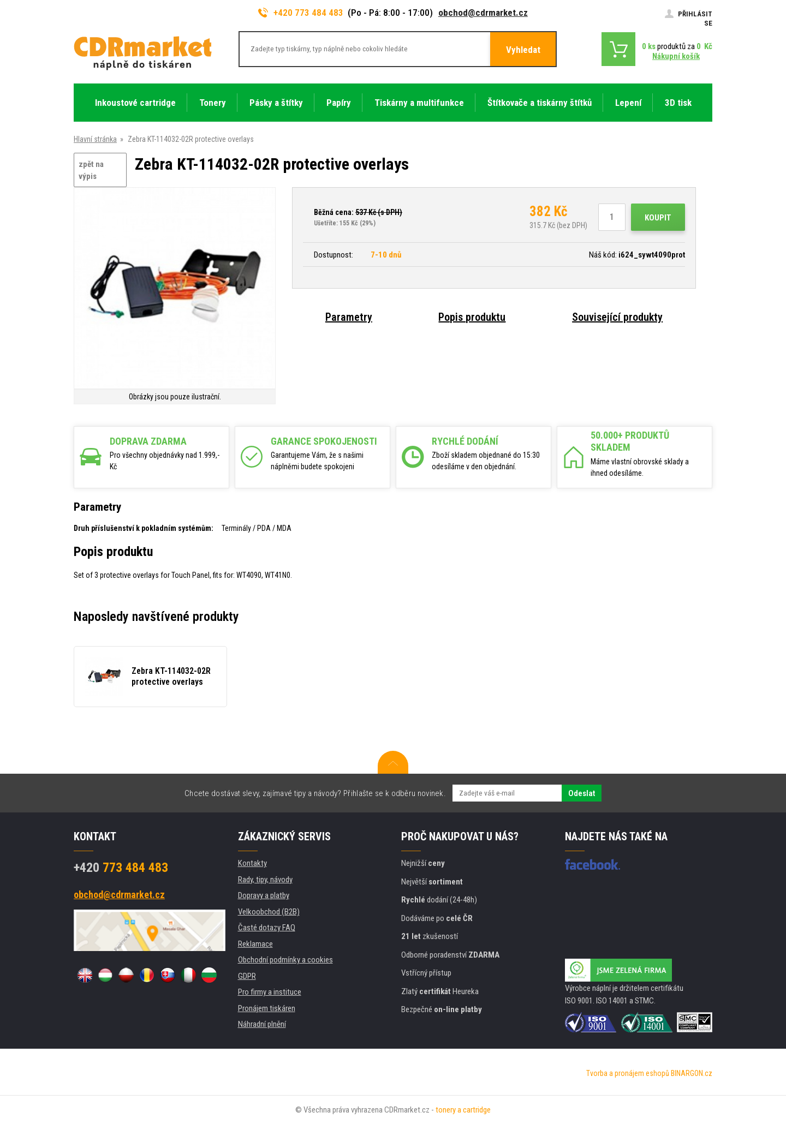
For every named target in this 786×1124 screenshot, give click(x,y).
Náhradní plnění (262, 1024)
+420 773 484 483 (300, 12)
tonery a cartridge (463, 1110)
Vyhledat (523, 49)
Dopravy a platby (263, 895)
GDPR (247, 976)
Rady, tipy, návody (265, 879)
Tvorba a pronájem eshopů (627, 1073)
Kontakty (252, 863)
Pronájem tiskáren (266, 1008)
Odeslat (581, 793)
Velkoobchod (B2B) (269, 912)
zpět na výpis (91, 170)
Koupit (658, 218)
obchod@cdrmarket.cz (483, 12)
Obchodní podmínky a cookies (285, 960)
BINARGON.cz (691, 1073)
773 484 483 (121, 867)
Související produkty (617, 317)
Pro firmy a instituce (269, 992)
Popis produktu (471, 317)
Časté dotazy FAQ (266, 927)
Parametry (348, 317)
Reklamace (255, 944)
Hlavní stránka (95, 139)
